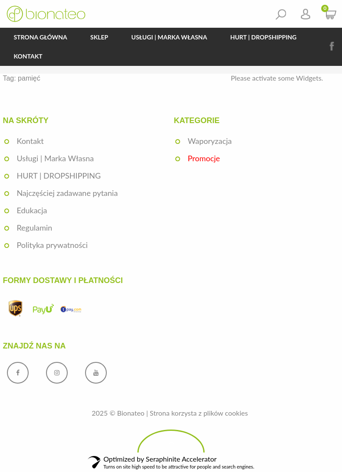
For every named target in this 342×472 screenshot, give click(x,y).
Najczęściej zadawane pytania (67, 193)
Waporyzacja (209, 141)
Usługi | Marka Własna (169, 37)
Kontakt (27, 56)
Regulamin (34, 227)
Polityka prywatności (52, 245)
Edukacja (31, 210)
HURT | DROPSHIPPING (263, 37)
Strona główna (40, 37)
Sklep (99, 37)
